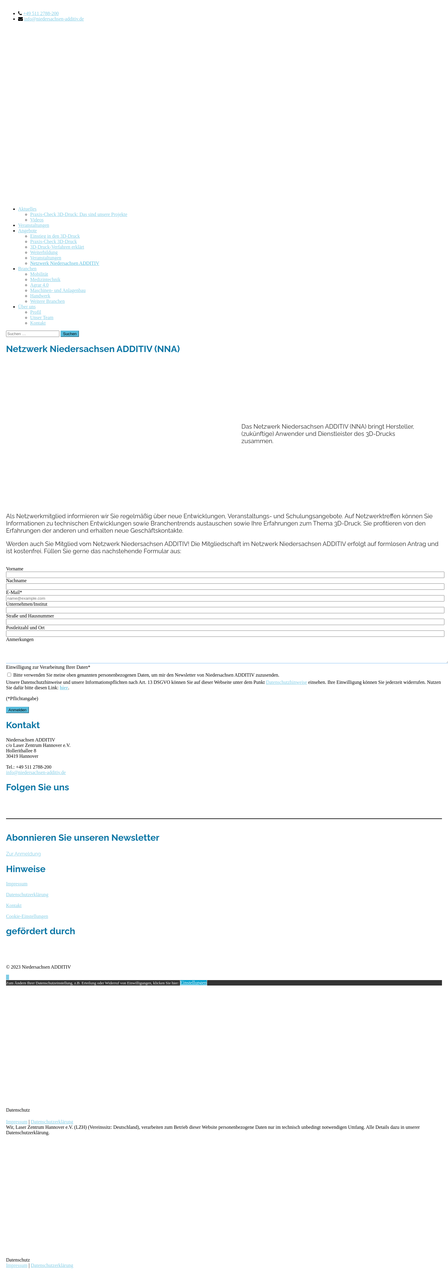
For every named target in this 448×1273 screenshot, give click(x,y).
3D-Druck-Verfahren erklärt (57, 246)
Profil (35, 312)
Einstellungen (193, 985)
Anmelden (17, 712)
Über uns (27, 306)
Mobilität (39, 274)
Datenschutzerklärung (52, 1124)
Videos (36, 219)
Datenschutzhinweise (286, 684)
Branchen (27, 268)
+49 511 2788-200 (41, 13)
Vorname (14, 568)
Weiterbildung (44, 252)
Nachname (16, 580)
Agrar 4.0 (39, 284)
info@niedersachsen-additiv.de (54, 18)
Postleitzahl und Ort (25, 627)
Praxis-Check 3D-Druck (53, 241)
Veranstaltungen (33, 225)
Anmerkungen (20, 639)
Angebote (27, 230)
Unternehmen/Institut (26, 604)
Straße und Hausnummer (30, 615)
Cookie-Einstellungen (27, 919)
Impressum (16, 1124)
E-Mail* (14, 592)
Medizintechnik (45, 279)
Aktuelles (27, 208)
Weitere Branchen (47, 301)
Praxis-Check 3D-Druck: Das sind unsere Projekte (78, 214)
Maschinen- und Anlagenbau (58, 290)
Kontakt (38, 322)
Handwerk (40, 295)
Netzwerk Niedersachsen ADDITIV (64, 263)
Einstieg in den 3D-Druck (55, 236)
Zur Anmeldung (23, 856)
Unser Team (41, 317)
